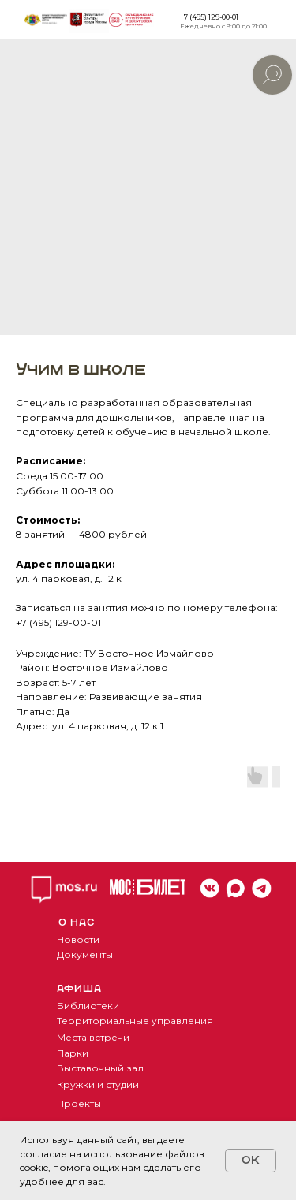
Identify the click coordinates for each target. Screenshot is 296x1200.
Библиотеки (88, 1006)
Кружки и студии (98, 1084)
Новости (78, 939)
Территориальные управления (135, 1021)
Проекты (79, 1103)
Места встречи (93, 1037)
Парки (72, 1053)
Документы (85, 954)
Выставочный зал (100, 1068)
